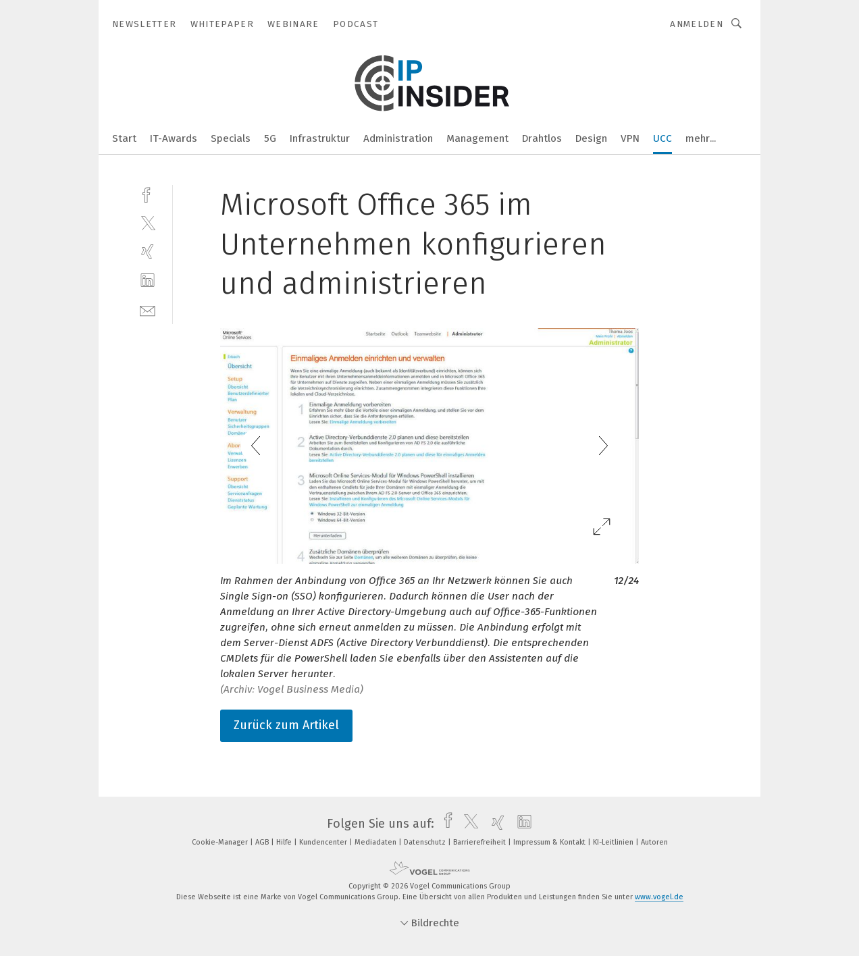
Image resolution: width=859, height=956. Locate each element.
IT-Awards (173, 138)
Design (591, 138)
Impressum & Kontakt (550, 842)
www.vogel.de (659, 897)
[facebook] (147, 193)
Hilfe (285, 842)
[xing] (147, 251)
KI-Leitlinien (614, 842)
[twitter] (147, 222)
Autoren (654, 842)
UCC (662, 138)
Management (477, 138)
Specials (231, 138)
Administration (398, 138)
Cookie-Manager (221, 842)
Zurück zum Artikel (286, 725)
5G (270, 138)
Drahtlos (542, 138)
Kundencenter (324, 842)
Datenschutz (426, 842)
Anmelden (696, 24)
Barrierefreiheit (480, 842)
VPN (630, 138)
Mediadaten (376, 842)
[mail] (147, 309)
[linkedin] (147, 280)
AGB (263, 842)
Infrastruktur (320, 138)
